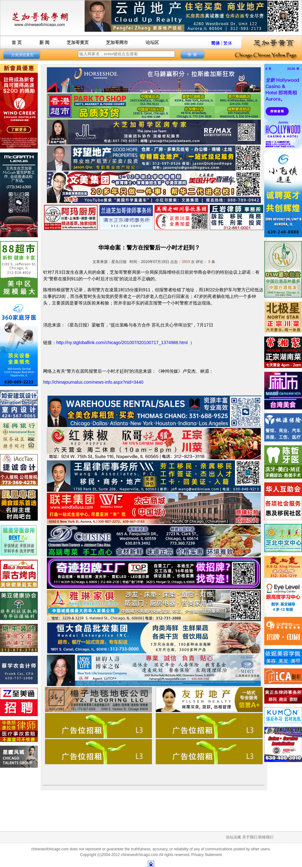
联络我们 (265, 837)
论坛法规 (233, 837)
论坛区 (152, 42)
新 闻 (44, 42)
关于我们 (249, 837)
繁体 (227, 43)
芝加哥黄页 (78, 42)
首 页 (17, 42)
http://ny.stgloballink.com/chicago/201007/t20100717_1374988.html (122, 342)
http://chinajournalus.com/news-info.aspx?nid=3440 (93, 382)
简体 (215, 43)
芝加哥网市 (117, 42)
